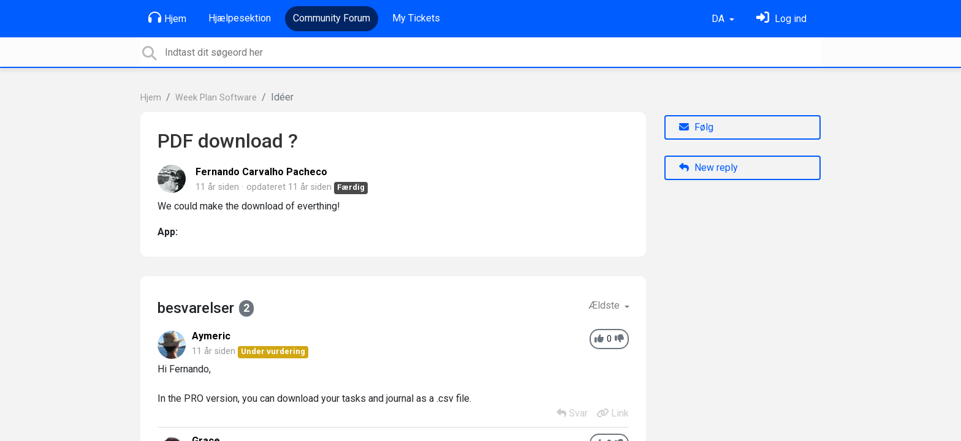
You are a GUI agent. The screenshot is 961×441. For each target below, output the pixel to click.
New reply (708, 167)
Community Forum (331, 18)
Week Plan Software (216, 97)
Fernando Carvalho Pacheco (261, 172)
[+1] (599, 339)
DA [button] (719, 18)
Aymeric (211, 336)
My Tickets (416, 18)
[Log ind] (781, 18)
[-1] (619, 339)
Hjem (167, 17)
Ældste (605, 305)
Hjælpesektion (239, 18)
